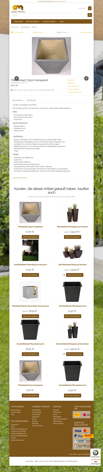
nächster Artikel (85, 32)
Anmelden (82, 8)
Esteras (35, 427)
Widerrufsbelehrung (18, 440)
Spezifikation (31, 106)
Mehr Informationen (30, 243)
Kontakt (56, 416)
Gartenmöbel (49, 21)
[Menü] (99, 450)
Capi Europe (36, 418)
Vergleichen (71, 86)
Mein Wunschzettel (60, 425)
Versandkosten (87, 460)
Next (86, 81)
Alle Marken (36, 416)
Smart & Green (37, 432)
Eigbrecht (35, 423)
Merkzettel (57, 423)
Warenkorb (57, 418)
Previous (16, 81)
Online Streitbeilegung (19, 442)
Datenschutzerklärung (19, 435)
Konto (55, 421)
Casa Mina (36, 421)
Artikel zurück (38, 32)
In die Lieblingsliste (73, 92)
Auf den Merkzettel (73, 95)
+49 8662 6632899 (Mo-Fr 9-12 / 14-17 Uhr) (51, 1)
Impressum (15, 431)
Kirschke (35, 430)
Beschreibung (18, 106)
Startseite (18, 21)
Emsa (34, 425)
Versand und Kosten (18, 437)
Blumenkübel (33, 21)
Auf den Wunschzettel (74, 98)
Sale (62, 21)
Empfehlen (70, 89)
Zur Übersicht (18, 32)
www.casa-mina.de (20, 184)
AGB (12, 433)
